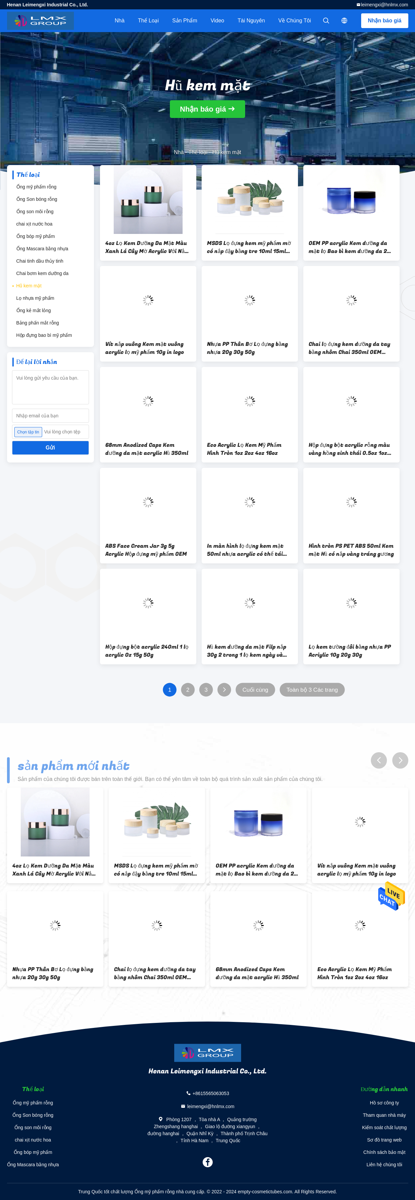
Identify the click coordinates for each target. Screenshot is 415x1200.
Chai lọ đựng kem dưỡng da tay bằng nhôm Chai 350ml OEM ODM (349, 348)
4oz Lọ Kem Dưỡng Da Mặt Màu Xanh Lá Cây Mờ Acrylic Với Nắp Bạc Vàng (146, 247)
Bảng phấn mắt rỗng (37, 322)
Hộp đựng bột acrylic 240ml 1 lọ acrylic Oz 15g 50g (147, 651)
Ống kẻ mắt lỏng (33, 310)
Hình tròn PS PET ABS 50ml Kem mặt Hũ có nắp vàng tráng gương (351, 550)
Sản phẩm (184, 20)
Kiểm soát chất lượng (384, 1127)
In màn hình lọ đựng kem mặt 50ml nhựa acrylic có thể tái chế (245, 550)
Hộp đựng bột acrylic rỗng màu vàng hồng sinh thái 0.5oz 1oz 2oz (349, 449)
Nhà (119, 20)
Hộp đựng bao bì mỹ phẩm (44, 335)
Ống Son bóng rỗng (37, 199)
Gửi (50, 447)
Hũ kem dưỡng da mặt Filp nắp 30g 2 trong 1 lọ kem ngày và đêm (246, 651)
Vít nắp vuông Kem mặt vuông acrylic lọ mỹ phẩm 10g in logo (144, 348)
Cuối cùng (255, 690)
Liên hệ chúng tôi (384, 1164)
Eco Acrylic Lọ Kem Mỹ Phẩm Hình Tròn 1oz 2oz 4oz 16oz (244, 449)
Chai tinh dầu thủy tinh (40, 261)
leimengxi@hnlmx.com (384, 4)
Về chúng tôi (294, 20)
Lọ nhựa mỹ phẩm (35, 298)
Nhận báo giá (385, 20)
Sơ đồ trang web (384, 1140)
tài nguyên (251, 20)
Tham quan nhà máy (384, 1115)
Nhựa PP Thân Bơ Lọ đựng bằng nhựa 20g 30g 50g (247, 348)
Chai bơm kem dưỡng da (42, 273)
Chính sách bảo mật (385, 1152)
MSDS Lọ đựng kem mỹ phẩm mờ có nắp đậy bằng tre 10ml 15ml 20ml (249, 247)
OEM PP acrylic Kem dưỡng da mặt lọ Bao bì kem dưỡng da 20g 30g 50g (351, 247)
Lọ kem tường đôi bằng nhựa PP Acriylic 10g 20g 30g (350, 651)
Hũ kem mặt (29, 285)
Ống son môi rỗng (35, 211)
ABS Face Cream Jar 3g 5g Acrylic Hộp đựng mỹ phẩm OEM (146, 550)
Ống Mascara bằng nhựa (42, 248)
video (217, 20)
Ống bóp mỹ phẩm (35, 236)
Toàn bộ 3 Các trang (312, 690)
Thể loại (148, 20)
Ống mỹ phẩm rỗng (36, 186)
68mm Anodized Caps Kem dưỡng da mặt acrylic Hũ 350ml (146, 449)
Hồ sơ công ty (384, 1102)
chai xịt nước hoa (34, 224)
